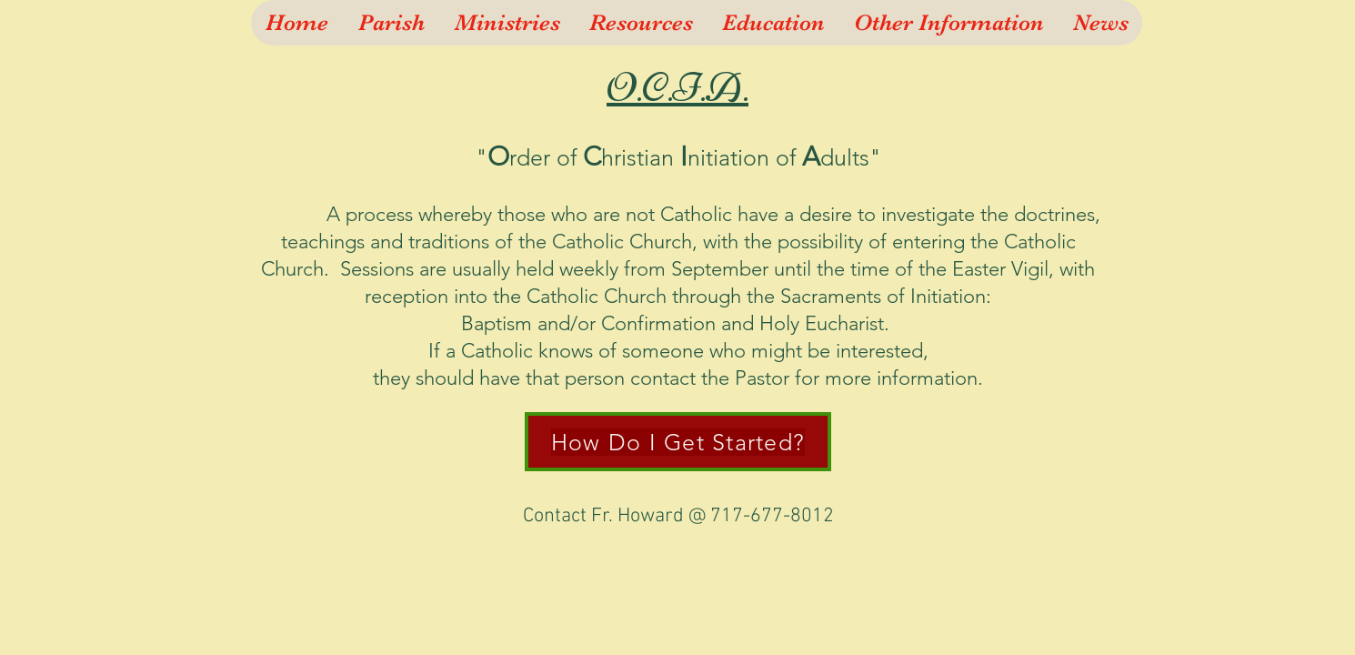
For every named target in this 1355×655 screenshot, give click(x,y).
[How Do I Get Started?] (678, 441)
